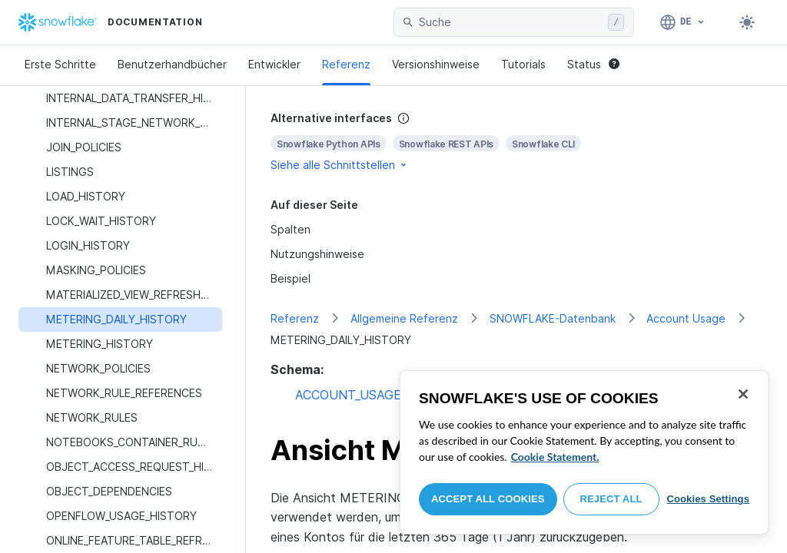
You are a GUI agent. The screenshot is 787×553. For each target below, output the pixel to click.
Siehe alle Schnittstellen (340, 164)
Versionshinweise (436, 64)
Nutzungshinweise (317, 253)
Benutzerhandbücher (172, 64)
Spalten (290, 229)
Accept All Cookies (488, 499)
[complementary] (516, 142)
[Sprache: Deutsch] (683, 22)
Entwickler (274, 64)
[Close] (743, 394)
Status (593, 64)
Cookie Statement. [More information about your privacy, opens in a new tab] (555, 456)
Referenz (346, 64)
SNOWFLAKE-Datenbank (553, 318)
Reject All (611, 499)
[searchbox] (510, 22)
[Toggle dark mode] (747, 22)
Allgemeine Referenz (404, 318)
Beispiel (290, 278)
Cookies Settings (707, 499)
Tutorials (523, 64)
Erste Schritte (60, 64)
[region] (584, 452)
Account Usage (686, 318)
